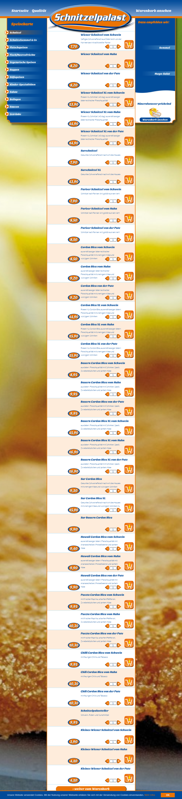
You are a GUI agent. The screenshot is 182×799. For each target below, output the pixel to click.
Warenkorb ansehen (153, 11)
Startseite (20, 11)
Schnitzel (15, 32)
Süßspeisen (17, 77)
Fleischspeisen (19, 47)
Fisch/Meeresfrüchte (22, 54)
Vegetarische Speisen (23, 62)
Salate (14, 91)
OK (168, 795)
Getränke (15, 114)
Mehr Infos (149, 795)
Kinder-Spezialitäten (22, 84)
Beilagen (15, 99)
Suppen (14, 69)
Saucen (14, 106)
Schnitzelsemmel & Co (23, 40)
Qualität (39, 11)
